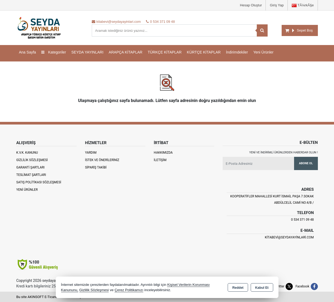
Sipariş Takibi (96, 167)
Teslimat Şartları (31, 175)
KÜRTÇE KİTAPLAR (204, 52)
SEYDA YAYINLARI (87, 52)
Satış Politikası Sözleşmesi (38, 182)
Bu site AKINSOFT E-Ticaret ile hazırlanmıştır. (50, 297)
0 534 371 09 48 (302, 219)
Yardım (91, 152)
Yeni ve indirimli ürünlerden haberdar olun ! (283, 152)
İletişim (160, 160)
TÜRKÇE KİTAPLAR (164, 52)
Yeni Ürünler (27, 190)
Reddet (237, 288)
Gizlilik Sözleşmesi (32, 160)
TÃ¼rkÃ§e (303, 5)
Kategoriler (53, 52)
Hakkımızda (163, 152)
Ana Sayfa (27, 52)
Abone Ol (306, 163)
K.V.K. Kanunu (27, 152)
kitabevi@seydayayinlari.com (289, 237)
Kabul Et (262, 288)
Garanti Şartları (30, 167)
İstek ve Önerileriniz (102, 160)
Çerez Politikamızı (129, 290)
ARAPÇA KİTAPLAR (125, 52)
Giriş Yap (276, 5)
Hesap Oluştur (251, 5)
